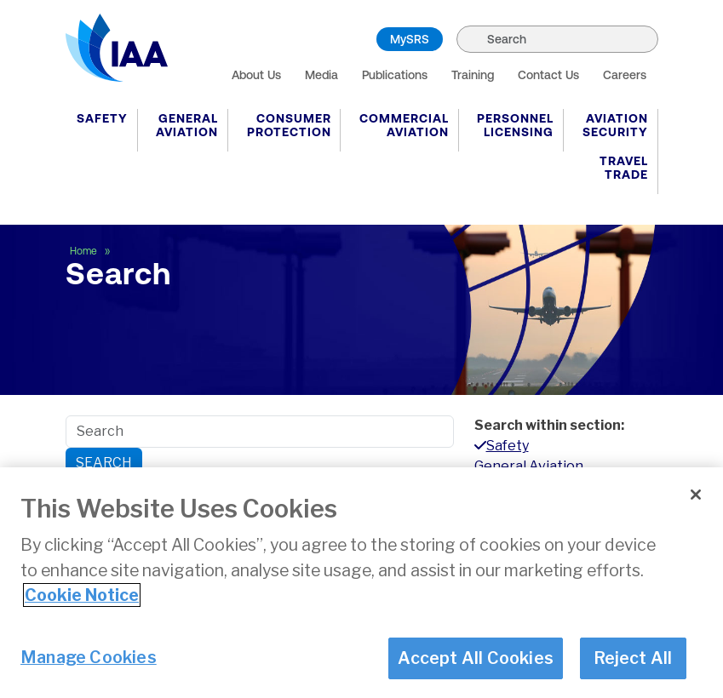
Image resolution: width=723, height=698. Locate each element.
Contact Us (548, 75)
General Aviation (187, 125)
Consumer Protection (289, 125)
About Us (256, 75)
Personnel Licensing (515, 125)
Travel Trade (624, 167)
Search (104, 463)
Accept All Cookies (476, 658)
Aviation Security (615, 125)
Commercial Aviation (404, 125)
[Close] (695, 494)
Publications (394, 75)
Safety (102, 118)
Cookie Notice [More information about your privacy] (82, 595)
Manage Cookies (88, 657)
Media (321, 75)
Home (85, 251)
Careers (624, 75)
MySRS (409, 39)
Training (472, 75)
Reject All (633, 658)
